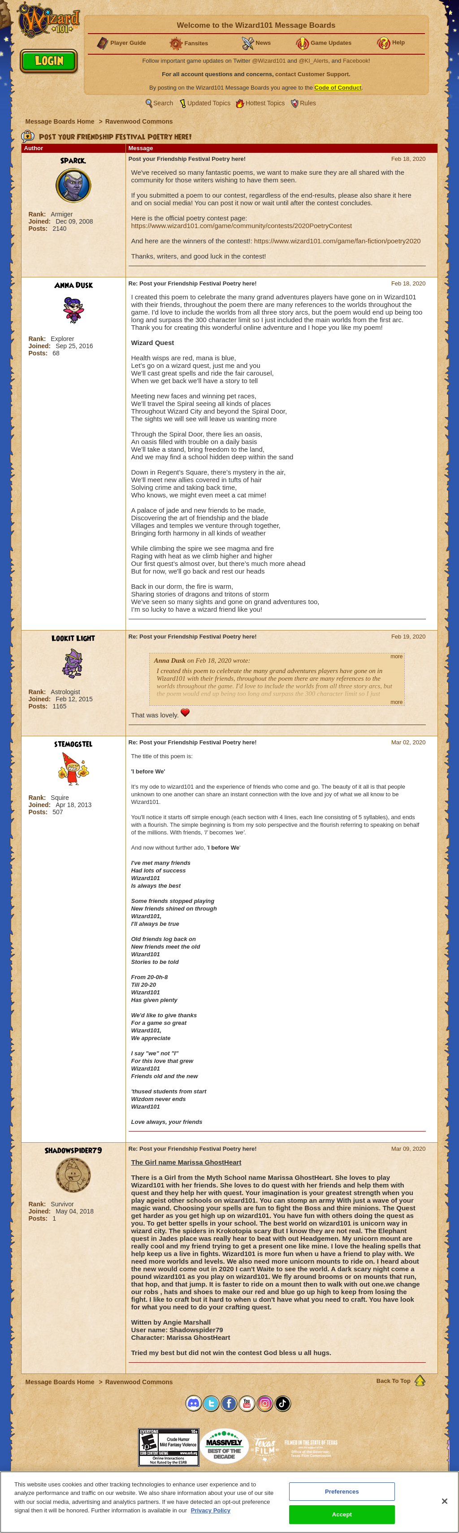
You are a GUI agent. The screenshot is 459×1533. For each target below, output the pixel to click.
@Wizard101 (269, 60)
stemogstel (73, 744)
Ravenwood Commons (139, 121)
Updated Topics (208, 103)
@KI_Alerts (313, 60)
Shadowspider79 (73, 1150)
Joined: (41, 221)
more (396, 656)
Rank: (38, 214)
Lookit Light (73, 638)
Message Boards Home (61, 121)
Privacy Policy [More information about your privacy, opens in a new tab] (210, 1510)
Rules (308, 103)
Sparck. (73, 160)
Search (163, 103)
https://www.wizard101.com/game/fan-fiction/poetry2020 (337, 241)
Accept (342, 1514)
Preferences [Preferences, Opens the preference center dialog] (342, 1491)
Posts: (39, 228)
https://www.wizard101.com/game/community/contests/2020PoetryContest (241, 225)
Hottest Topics (265, 103)
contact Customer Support (312, 74)
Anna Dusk (73, 285)
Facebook (355, 60)
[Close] (445, 1501)
